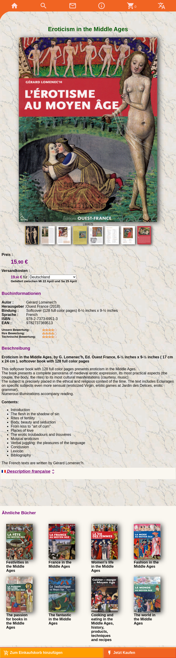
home (14, 6)
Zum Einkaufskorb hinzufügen (33, 653)
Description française (29, 471)
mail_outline (73, 6)
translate (161, 6)
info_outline (101, 6)
